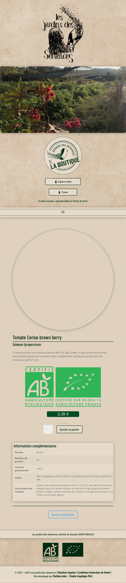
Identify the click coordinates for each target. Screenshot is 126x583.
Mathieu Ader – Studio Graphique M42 (72, 576)
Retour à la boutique (63, 515)
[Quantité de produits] (48, 429)
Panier (65, 192)
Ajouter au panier (69, 429)
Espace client (65, 181)
